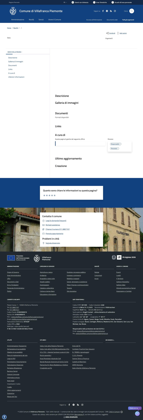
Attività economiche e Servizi (126, 288)
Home (9, 28)
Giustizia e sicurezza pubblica (76, 272)
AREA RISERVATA (70, 417)
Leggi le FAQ (11, 358)
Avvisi (96, 278)
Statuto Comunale (13, 374)
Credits (9, 387)
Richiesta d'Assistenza (14, 368)
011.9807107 (14, 307)
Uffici (8, 278)
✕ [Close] (139, 408)
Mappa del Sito (12, 396)
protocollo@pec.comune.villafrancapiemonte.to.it (27, 317)
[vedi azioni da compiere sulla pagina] (121, 33)
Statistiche (10, 393)
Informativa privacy (13, 377)
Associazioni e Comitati (123, 291)
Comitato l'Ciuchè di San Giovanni (83, 349)
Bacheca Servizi (12, 371)
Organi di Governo (13, 272)
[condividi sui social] (110, 33)
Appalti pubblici (45, 282)
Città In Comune (114, 411)
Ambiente (43, 275)
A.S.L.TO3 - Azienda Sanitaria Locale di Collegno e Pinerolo (59, 352)
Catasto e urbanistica (47, 288)
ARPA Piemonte (77, 365)
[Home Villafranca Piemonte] (35, 11)
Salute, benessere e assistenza (77, 282)
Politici (9, 291)
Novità (15, 28)
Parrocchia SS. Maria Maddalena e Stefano (54, 365)
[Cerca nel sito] (131, 11)
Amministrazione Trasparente (16, 346)
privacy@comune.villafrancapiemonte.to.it (91, 331)
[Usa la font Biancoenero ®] (80, 2)
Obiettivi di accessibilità (14, 352)
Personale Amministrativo (15, 288)
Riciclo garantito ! (45, 355)
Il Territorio (119, 278)
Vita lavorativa (71, 291)
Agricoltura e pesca (46, 272)
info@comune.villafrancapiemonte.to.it (24, 319)
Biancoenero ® (79, 414)
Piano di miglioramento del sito (17, 355)
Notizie (97, 272)
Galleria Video (120, 285)
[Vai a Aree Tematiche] (100, 2)
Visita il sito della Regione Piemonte (51, 346)
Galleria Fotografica (122, 282)
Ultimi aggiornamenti (14, 390)
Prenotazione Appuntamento (16, 362)
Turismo (69, 288)
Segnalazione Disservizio (15, 365)
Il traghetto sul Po (46, 368)
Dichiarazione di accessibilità (16, 349)
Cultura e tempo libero (47, 291)
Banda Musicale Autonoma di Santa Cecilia (54, 362)
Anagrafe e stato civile (47, 278)
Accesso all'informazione (94, 20)
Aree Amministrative (14, 275)
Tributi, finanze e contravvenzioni (77, 285)
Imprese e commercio (74, 275)
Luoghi (118, 275)
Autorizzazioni (44, 285)
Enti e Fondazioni (12, 285)
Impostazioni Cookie (13, 384)
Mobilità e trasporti (73, 278)
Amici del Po (76, 346)
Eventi (118, 272)
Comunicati (98, 275)
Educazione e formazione (48, 294)
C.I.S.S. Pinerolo (77, 355)
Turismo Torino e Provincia (80, 358)
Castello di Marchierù (79, 362)
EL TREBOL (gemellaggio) (80, 352)
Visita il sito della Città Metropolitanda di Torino (55, 349)
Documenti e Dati (13, 282)
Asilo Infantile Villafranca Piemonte (84, 368)
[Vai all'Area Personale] (121, 2)
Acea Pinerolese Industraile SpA (50, 358)
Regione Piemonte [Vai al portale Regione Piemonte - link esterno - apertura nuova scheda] (14, 2)
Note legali (10, 381)
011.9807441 (14, 310)
